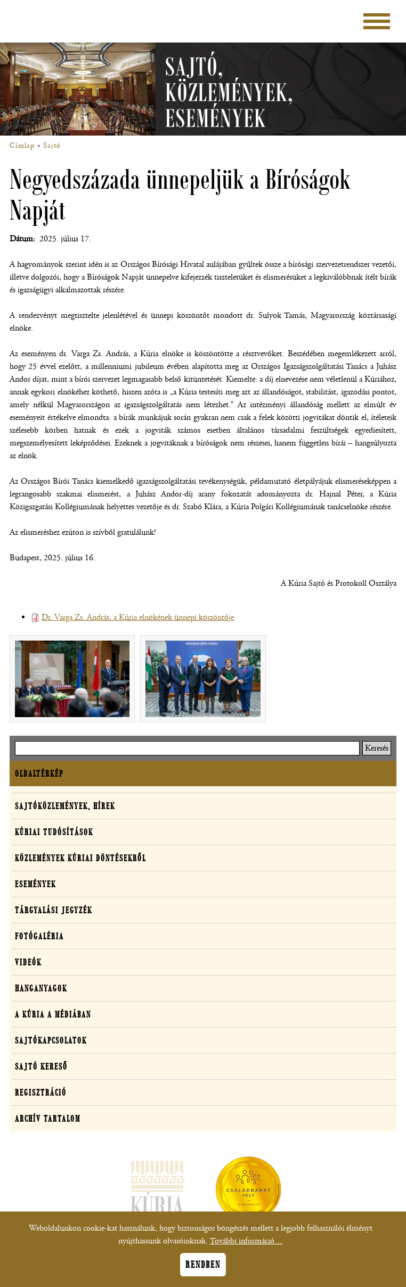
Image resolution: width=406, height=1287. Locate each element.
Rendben (203, 1270)
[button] (72, 679)
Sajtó (52, 145)
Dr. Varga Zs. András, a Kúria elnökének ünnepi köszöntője (138, 617)
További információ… (246, 1246)
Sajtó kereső (41, 1066)
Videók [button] (28, 962)
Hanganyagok (41, 988)
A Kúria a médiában (53, 1014)
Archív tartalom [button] (47, 1118)
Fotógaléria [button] (39, 936)
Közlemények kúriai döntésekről (80, 858)
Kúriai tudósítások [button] (54, 832)
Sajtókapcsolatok (51, 1040)
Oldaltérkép (39, 773)
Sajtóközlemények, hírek (65, 806)
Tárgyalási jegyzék (53, 910)
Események (35, 884)
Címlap (22, 145)
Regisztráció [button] (41, 1092)
